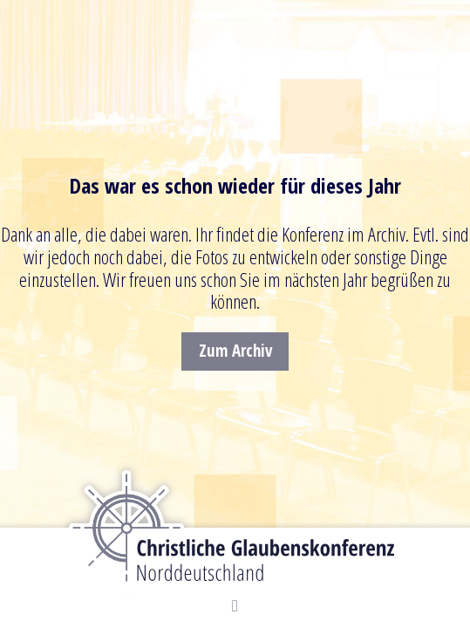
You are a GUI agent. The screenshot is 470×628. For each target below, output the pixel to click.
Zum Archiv (235, 350)
